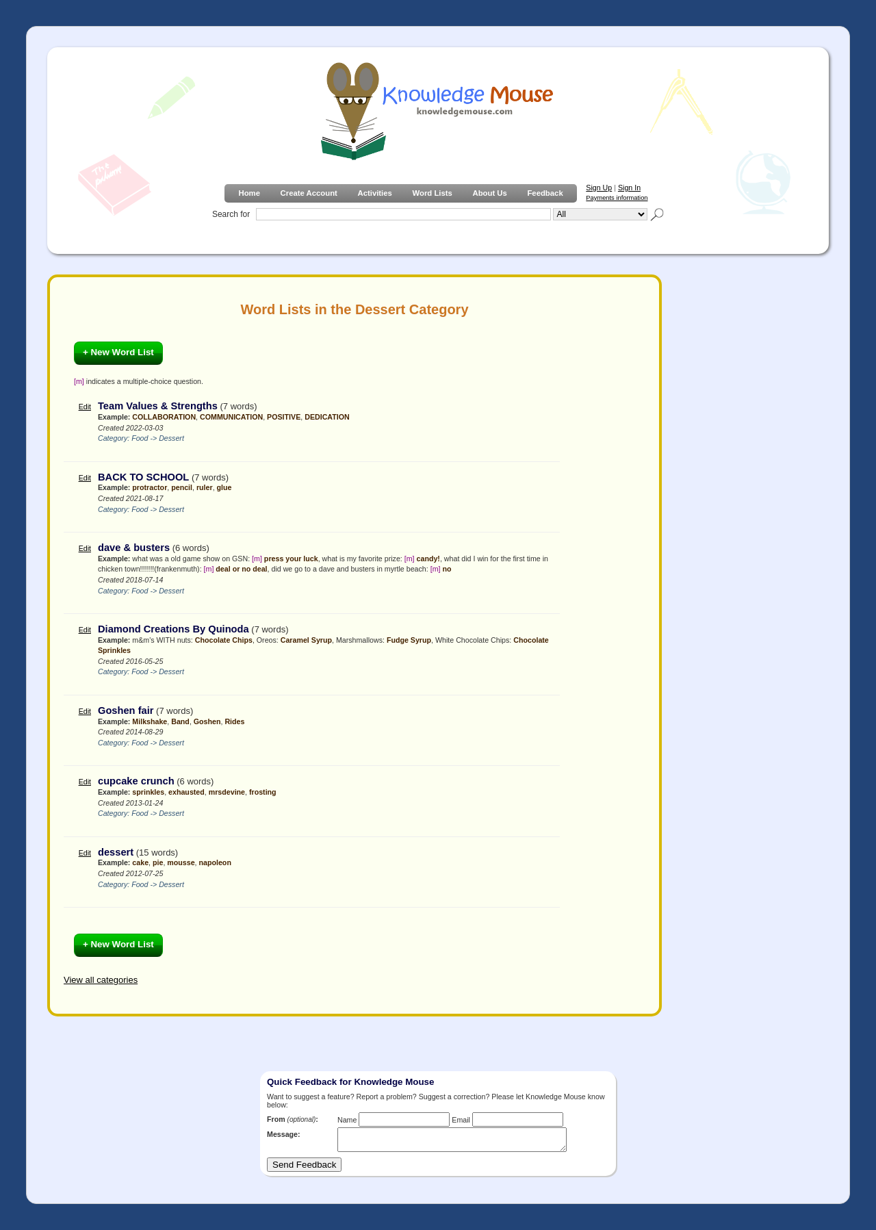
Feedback (545, 193)
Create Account (309, 193)
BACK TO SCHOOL (143, 477)
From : (292, 1119)
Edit (85, 406)
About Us (489, 193)
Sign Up (599, 187)
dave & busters (134, 547)
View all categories (101, 980)
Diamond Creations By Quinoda (173, 629)
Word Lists (432, 193)
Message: (283, 1134)
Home (248, 193)
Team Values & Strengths (158, 405)
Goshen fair (125, 710)
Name (347, 1120)
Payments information (616, 197)
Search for (231, 214)
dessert (115, 852)
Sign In (629, 187)
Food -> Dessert (157, 438)
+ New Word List (118, 352)
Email (461, 1120)
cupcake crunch (136, 781)
